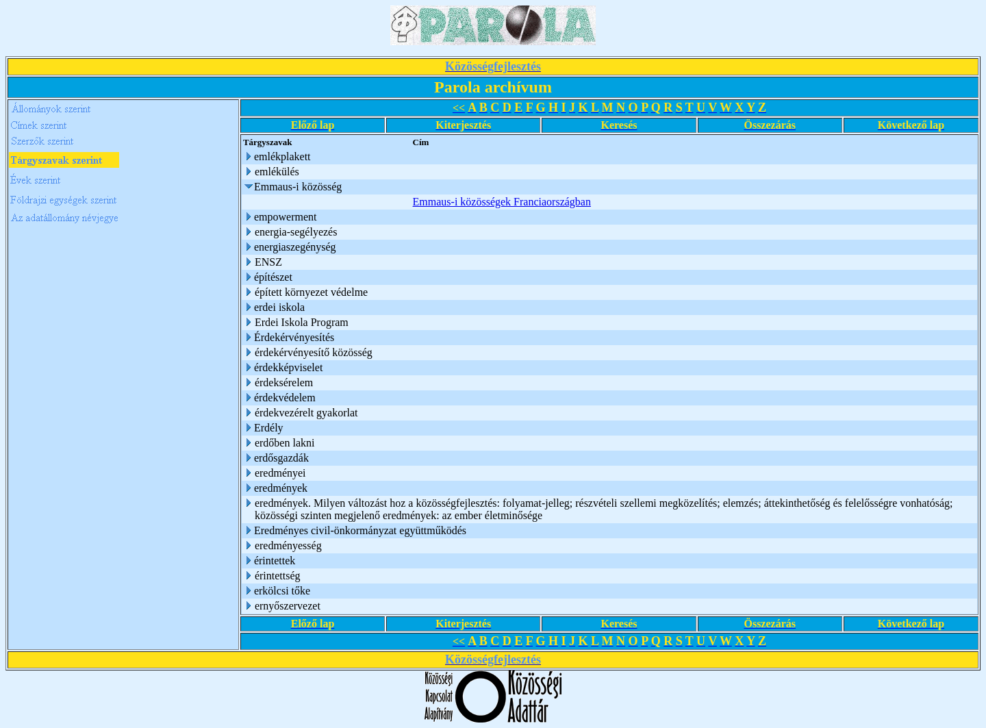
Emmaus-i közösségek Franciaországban (502, 202)
